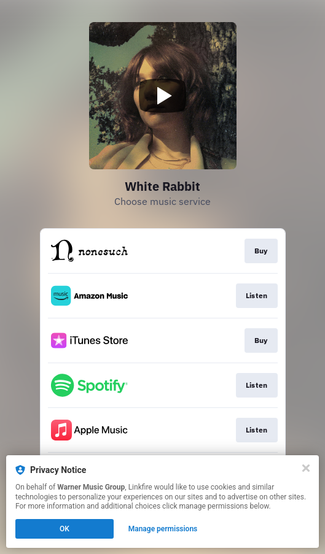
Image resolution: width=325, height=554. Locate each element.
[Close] (306, 468)
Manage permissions (163, 529)
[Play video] (162, 96)
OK (64, 529)
